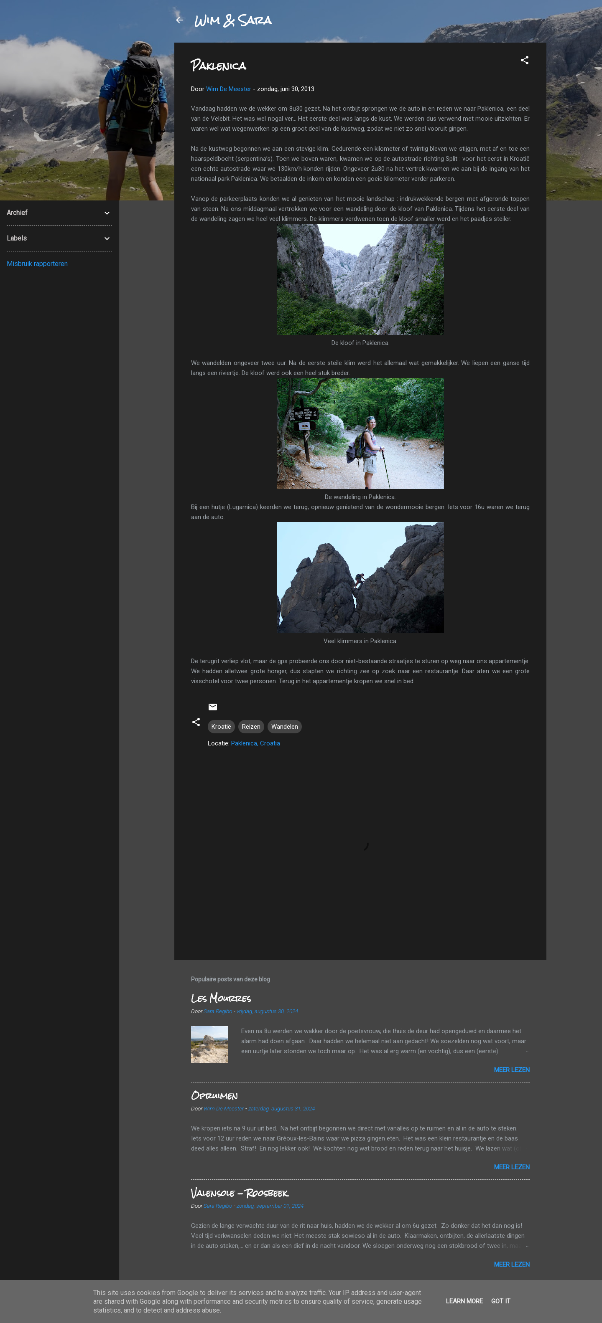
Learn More (464, 1301)
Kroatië (221, 726)
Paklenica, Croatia (255, 743)
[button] (525, 61)
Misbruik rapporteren (37, 264)
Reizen (251, 726)
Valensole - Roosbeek (239, 1193)
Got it (500, 1301)
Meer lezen (512, 1070)
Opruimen (214, 1096)
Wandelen (284, 726)
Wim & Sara (232, 20)
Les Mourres (221, 998)
